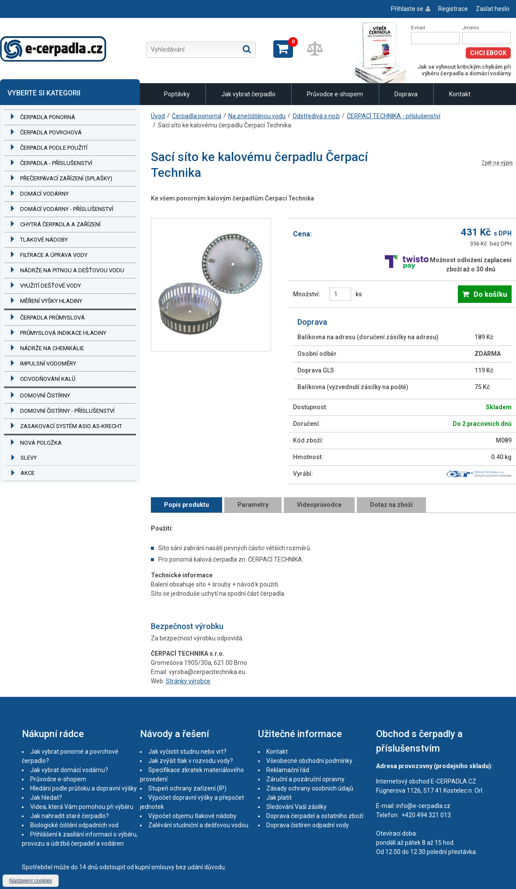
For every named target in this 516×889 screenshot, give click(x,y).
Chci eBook (488, 52)
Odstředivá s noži (316, 115)
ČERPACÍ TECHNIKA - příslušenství (393, 115)
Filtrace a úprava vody (53, 255)
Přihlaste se (407, 8)
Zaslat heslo (492, 8)
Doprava (406, 94)
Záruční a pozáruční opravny (305, 779)
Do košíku (490, 294)
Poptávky (177, 94)
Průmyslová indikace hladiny (63, 333)
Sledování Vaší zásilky (296, 806)
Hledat (246, 49)
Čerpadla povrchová (51, 132)
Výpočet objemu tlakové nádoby (192, 815)
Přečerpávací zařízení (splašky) (66, 178)
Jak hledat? (46, 797)
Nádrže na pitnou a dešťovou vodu (72, 270)
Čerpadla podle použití (53, 147)
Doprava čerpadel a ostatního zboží (314, 815)
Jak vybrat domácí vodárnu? (69, 769)
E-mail (418, 28)
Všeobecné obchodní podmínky (309, 760)
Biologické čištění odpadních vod (74, 825)
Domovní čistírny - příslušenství (67, 411)
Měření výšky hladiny (51, 301)
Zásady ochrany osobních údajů (309, 788)
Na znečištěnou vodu (257, 115)
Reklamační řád (287, 769)
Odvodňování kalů (47, 379)
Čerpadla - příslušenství (56, 163)
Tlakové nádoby (44, 239)
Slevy (29, 457)
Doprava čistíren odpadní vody (307, 825)
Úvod (158, 115)
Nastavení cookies (30, 881)
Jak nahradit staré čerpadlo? (69, 815)
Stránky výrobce (188, 681)
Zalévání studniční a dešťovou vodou (198, 825)
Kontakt (460, 94)
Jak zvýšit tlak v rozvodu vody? (190, 760)
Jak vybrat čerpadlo (248, 94)
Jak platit (279, 797)
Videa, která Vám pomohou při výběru (81, 806)
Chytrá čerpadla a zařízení (60, 224)
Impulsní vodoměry (48, 363)
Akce (28, 473)
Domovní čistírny (45, 395)
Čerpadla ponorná (47, 117)
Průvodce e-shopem (335, 94)
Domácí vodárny (44, 193)
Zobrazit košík (283, 49)
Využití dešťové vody (50, 285)
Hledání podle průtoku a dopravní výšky (83, 788)
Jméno (470, 28)
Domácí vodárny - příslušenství (66, 209)
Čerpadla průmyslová (52, 317)
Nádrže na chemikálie (52, 348)
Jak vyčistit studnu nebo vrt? (187, 751)
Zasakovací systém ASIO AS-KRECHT (71, 426)
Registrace (453, 8)
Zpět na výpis (497, 163)
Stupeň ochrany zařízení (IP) (187, 788)
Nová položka (41, 442)
